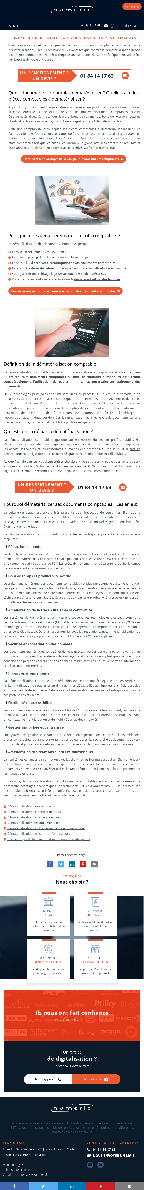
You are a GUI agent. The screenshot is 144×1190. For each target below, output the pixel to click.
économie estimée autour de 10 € (34, 563)
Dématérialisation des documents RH (33, 823)
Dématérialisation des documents (31, 806)
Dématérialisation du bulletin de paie (33, 817)
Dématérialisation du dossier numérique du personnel (46, 828)
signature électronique (20, 471)
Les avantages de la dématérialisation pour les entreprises (48, 839)
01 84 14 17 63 (97, 75)
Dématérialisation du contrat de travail (34, 812)
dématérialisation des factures (97, 279)
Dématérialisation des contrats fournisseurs (38, 834)
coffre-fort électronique (109, 268)
